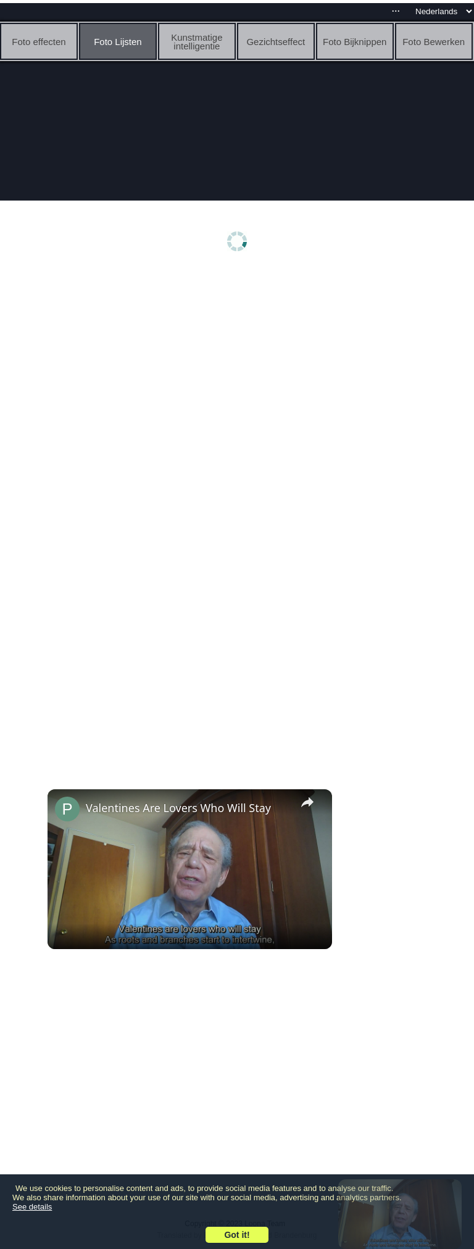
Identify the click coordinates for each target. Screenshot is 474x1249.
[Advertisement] (237, 368)
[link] (67, 809)
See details (32, 1206)
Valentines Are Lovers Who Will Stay (178, 807)
